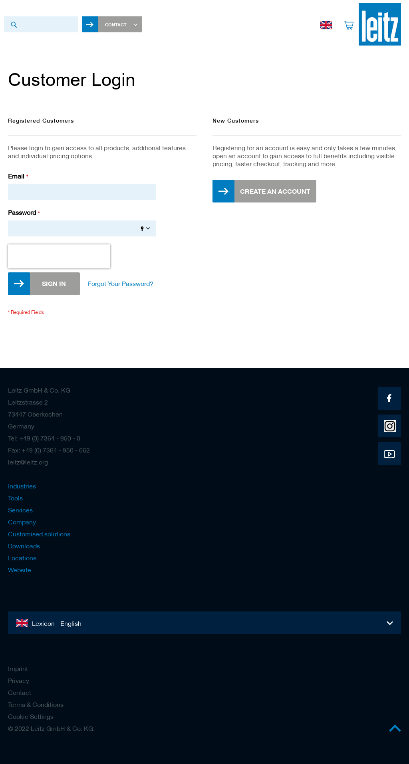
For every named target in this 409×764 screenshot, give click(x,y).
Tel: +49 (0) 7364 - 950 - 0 (44, 438)
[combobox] (41, 24)
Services (20, 510)
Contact (19, 692)
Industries (22, 486)
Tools (15, 498)
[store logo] (380, 24)
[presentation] (59, 256)
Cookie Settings (31, 716)
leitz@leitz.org (28, 462)
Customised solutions (39, 534)
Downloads (24, 546)
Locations (22, 558)
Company (22, 522)
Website (19, 569)
